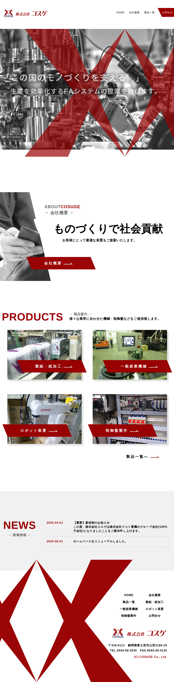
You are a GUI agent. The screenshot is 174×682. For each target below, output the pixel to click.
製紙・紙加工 (155, 602)
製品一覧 (149, 12)
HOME (120, 12)
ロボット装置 (155, 608)
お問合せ (155, 615)
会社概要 (134, 12)
